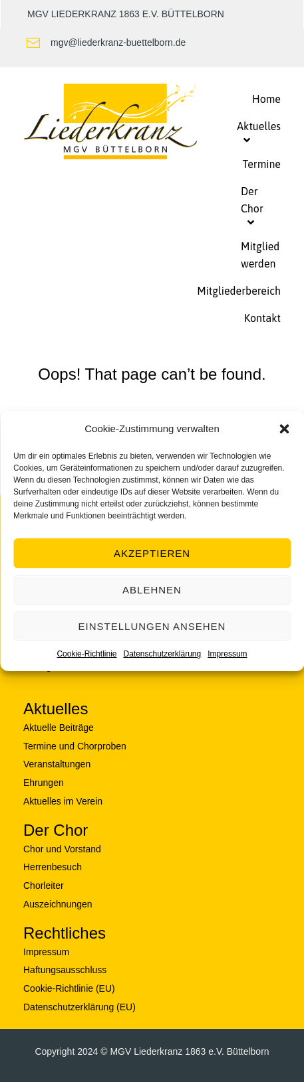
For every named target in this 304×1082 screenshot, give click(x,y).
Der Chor (55, 830)
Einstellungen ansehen (152, 626)
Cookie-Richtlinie (86, 653)
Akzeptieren (152, 553)
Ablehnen (152, 589)
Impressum (227, 653)
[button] (284, 428)
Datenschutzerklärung (162, 653)
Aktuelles (55, 709)
